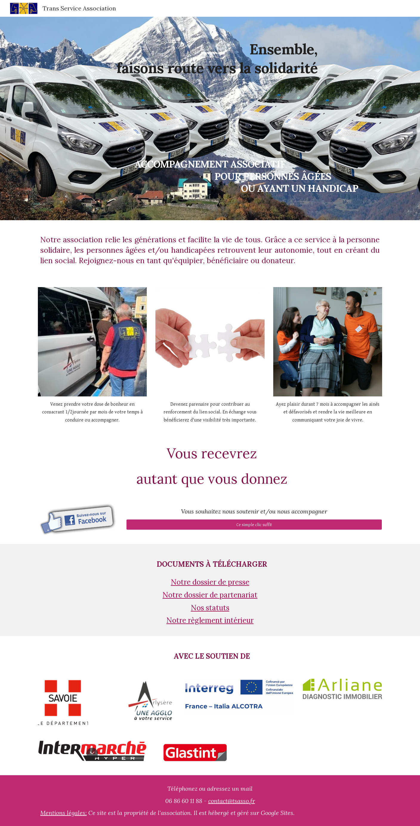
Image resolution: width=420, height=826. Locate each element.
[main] (210, 118)
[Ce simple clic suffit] (254, 524)
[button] (92, 753)
